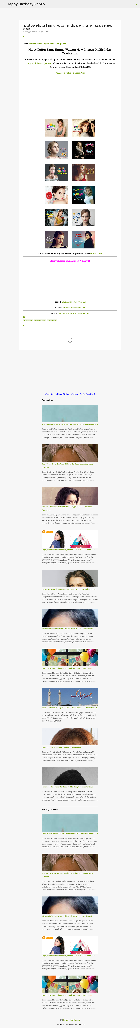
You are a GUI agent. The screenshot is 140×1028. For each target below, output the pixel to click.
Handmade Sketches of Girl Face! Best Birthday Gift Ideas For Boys (67, 787)
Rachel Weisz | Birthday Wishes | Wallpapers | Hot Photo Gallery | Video (69, 589)
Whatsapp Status (63, 73)
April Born (49, 44)
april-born (28, 320)
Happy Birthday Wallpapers (38, 63)
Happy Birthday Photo (26, 4)
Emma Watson (35, 44)
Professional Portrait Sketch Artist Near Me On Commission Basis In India (70, 424)
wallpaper (52, 320)
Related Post (79, 73)
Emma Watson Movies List (74, 302)
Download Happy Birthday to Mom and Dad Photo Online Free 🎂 (67, 668)
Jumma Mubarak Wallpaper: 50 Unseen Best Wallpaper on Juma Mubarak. (70, 708)
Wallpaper (61, 44)
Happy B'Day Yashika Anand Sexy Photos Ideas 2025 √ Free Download (68, 550)
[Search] (48, 4)
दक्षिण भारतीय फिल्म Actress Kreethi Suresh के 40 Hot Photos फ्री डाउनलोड (67, 629)
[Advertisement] (70, 97)
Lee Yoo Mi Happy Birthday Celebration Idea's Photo (62, 747)
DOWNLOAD (96, 253)
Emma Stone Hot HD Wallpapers (74, 313)
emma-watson (39, 320)
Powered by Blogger (70, 1020)
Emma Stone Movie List (74, 308)
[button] (24, 36)
